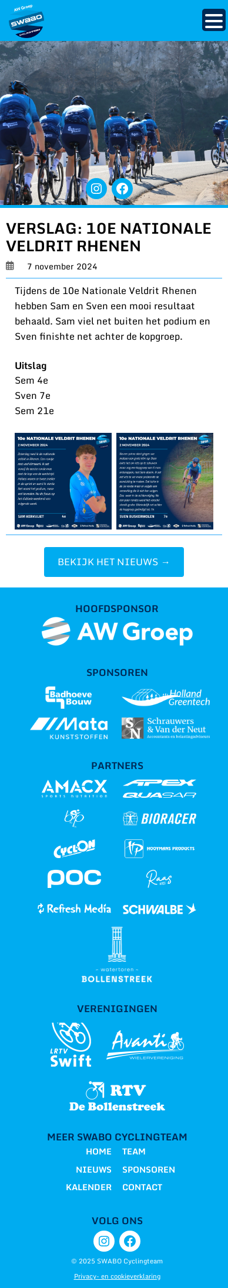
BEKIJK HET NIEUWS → (114, 561)
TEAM (134, 1151)
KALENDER (89, 1187)
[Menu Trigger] (214, 20)
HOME (99, 1151)
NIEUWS (94, 1169)
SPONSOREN (148, 1169)
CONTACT (142, 1187)
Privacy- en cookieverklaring (117, 1276)
